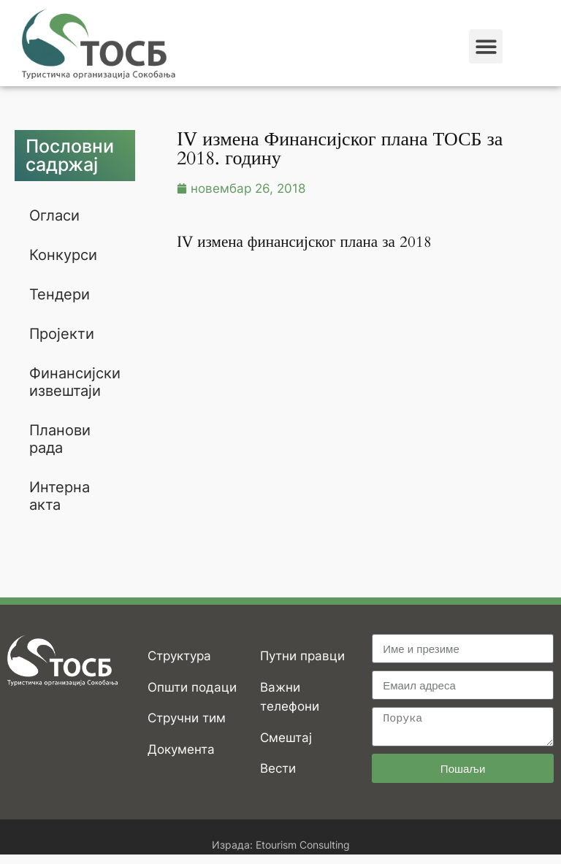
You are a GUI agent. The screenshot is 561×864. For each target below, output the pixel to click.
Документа (181, 749)
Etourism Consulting (303, 844)
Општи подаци (192, 687)
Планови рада (60, 438)
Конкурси (63, 255)
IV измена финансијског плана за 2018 (304, 242)
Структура (179, 656)
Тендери (59, 294)
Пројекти (61, 334)
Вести (278, 768)
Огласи (54, 215)
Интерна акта (59, 495)
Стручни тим (187, 718)
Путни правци (302, 656)
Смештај (286, 737)
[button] (486, 46)
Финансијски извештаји (75, 381)
